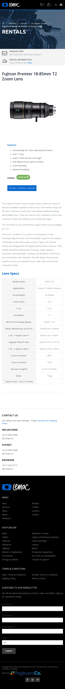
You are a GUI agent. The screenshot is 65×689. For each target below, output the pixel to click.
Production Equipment (42, 552)
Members (6, 518)
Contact (35, 514)
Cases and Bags (39, 540)
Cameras (6, 540)
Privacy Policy (42, 667)
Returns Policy (38, 578)
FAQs (29, 62)
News (4, 510)
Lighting (5, 548)
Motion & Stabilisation (12, 552)
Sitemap (14, 669)
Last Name (8, 615)
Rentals (12, 23)
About (5, 514)
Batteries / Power (40, 533)
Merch (35, 548)
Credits (35, 507)
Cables (5, 537)
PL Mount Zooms (39, 23)
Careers (35, 510)
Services (6, 507)
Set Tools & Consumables (44, 555)
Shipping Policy (9, 578)
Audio (4, 533)
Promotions (7, 555)
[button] (42, 4)
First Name (8, 604)
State (5, 638)
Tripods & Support (40, 559)
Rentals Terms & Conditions (45, 574)
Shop (4, 503)
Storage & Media (10, 559)
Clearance (6, 544)
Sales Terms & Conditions (14, 574)
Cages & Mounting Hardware (45, 537)
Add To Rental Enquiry (24, 188)
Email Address (9, 627)
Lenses (23, 23)
